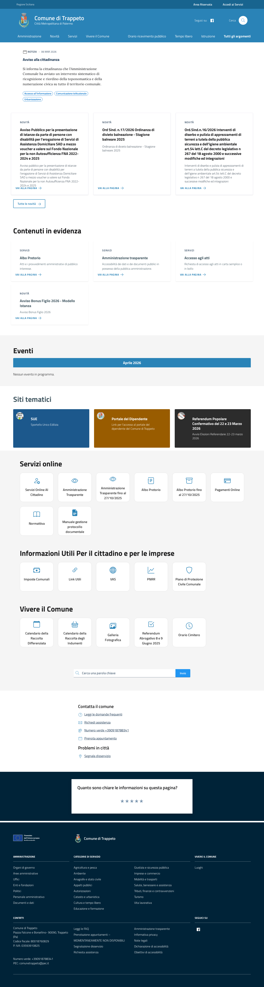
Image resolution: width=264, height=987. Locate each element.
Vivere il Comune (97, 36)
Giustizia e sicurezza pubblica (151, 867)
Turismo (138, 897)
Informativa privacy (146, 934)
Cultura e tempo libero (87, 902)
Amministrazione (29, 36)
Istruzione (208, 36)
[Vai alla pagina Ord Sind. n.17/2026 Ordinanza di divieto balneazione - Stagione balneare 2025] (111, 186)
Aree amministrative (25, 873)
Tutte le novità (29, 203)
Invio (183, 673)
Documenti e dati (23, 902)
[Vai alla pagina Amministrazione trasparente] (111, 273)
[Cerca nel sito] (243, 20)
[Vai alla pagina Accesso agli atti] (193, 273)
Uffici (16, 879)
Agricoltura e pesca (85, 867)
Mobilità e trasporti (145, 879)
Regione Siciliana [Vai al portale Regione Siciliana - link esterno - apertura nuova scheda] (25, 4)
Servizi (72, 36)
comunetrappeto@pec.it (34, 963)
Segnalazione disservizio (88, 946)
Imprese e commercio (147, 873)
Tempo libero (183, 36)
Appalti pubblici (83, 885)
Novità (54, 36)
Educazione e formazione (89, 908)
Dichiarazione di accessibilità (151, 946)
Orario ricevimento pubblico (147, 36)
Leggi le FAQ (81, 929)
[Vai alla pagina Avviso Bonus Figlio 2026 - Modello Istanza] (29, 316)
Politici (17, 891)
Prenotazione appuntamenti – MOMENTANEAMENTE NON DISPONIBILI (99, 937)
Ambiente (80, 873)
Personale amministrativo (28, 897)
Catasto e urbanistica (86, 897)
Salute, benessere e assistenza (153, 885)
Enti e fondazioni (23, 885)
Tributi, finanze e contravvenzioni (154, 891)
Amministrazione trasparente (152, 929)
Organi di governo (24, 867)
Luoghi (199, 867)
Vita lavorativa (143, 902)
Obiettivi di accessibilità (148, 952)
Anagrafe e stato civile (87, 879)
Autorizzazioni (82, 891)
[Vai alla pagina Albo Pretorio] (29, 273)
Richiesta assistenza (86, 952)
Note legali (140, 940)
